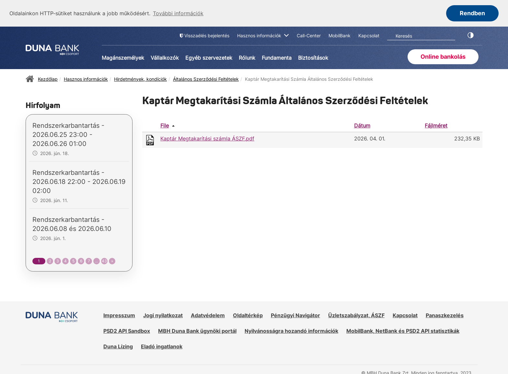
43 (104, 260)
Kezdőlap (48, 78)
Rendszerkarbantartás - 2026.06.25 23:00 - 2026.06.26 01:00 (68, 134)
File (164, 125)
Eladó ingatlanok (161, 346)
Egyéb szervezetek (208, 57)
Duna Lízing (118, 346)
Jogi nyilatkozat (163, 315)
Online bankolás (443, 56)
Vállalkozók (165, 57)
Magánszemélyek (123, 57)
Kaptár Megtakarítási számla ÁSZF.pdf (207, 138)
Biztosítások (313, 57)
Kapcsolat (405, 315)
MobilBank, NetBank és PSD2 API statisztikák (402, 330)
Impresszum (119, 315)
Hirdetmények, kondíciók (140, 78)
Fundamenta (277, 57)
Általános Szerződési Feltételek (206, 78)
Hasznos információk (86, 78)
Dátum (362, 125)
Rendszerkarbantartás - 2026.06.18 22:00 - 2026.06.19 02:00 (78, 181)
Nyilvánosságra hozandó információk (291, 330)
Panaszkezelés (445, 315)
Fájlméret (436, 125)
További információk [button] (178, 13)
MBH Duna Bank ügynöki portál (197, 330)
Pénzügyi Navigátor (295, 315)
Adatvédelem (208, 315)
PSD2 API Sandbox (126, 330)
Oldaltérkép (248, 315)
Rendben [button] (472, 13)
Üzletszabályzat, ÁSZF (356, 315)
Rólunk (247, 57)
